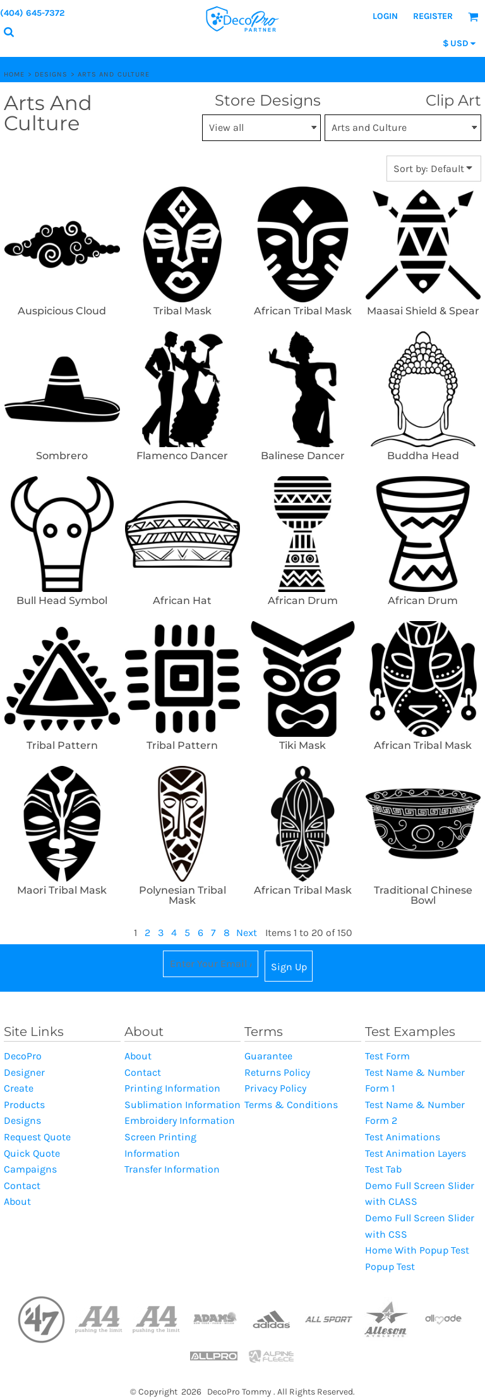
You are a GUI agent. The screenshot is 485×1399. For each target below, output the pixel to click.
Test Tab (383, 1169)
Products (24, 1105)
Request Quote (37, 1137)
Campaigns (30, 1169)
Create (18, 1088)
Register (433, 16)
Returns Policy (277, 1072)
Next (246, 933)
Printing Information (172, 1088)
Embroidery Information (179, 1120)
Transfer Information (172, 1169)
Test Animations (402, 1137)
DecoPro (23, 1056)
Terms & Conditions (291, 1105)
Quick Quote (32, 1153)
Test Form (387, 1056)
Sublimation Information (182, 1105)
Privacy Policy (275, 1088)
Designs (51, 74)
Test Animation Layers (415, 1153)
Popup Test (390, 1266)
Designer (24, 1072)
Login (385, 16)
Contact (22, 1186)
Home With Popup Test (417, 1250)
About (17, 1201)
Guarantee (268, 1056)
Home (14, 74)
